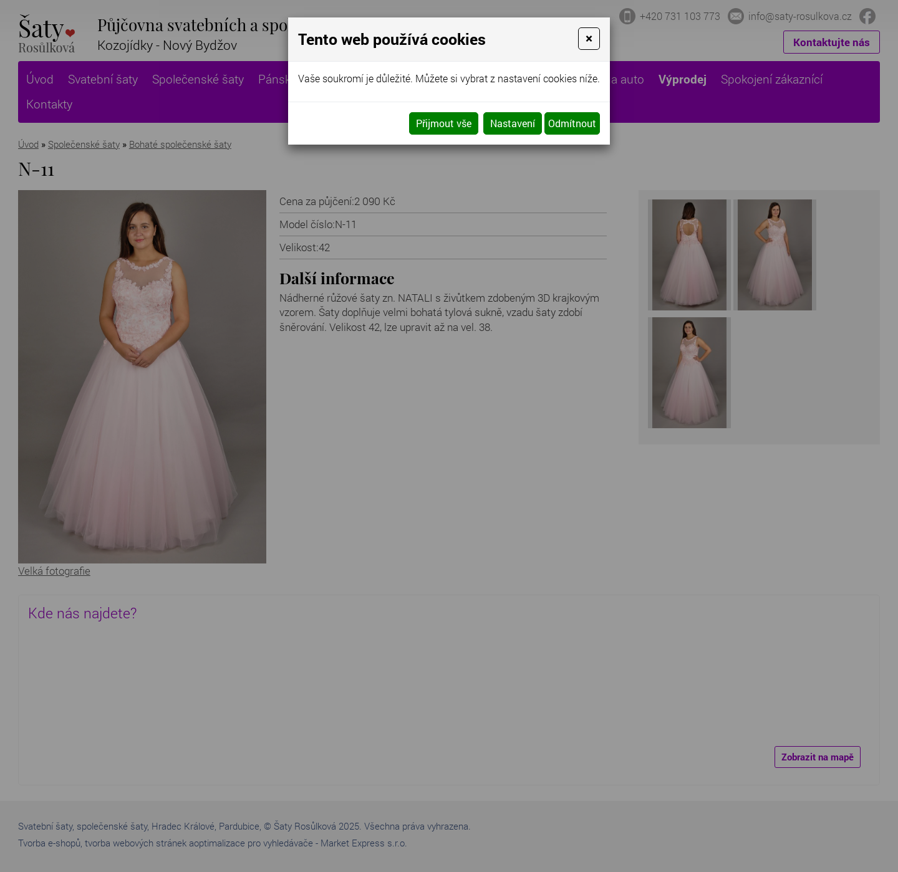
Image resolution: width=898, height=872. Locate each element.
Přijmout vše (443, 123)
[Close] (589, 38)
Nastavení (512, 123)
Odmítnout (572, 123)
